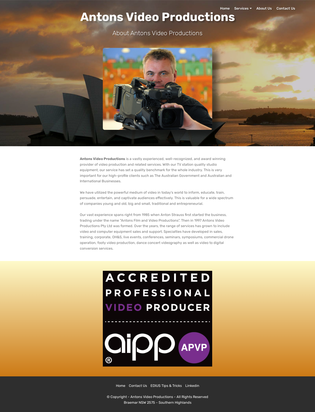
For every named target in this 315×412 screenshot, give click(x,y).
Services (241, 8)
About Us (264, 8)
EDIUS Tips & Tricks (166, 386)
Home (225, 8)
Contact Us (285, 8)
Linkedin (192, 386)
